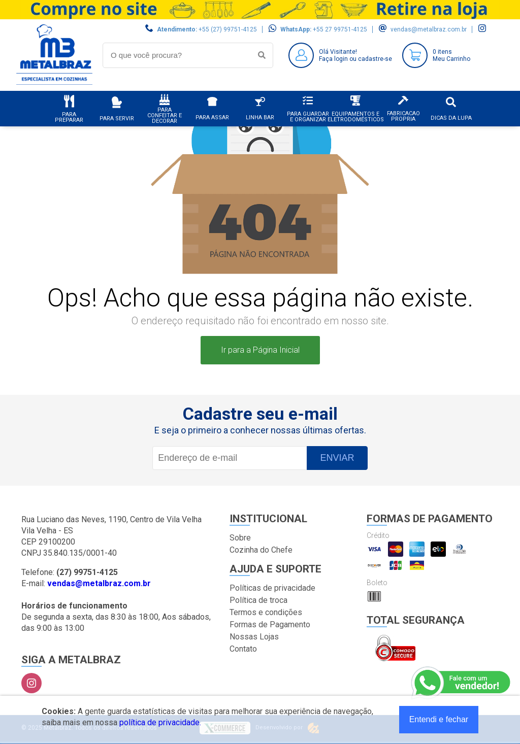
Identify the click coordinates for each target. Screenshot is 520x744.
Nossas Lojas (254, 636)
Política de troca (258, 600)
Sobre (240, 538)
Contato (243, 649)
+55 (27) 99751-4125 (228, 29)
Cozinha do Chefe (261, 550)
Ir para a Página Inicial (260, 350)
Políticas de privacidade (272, 588)
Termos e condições (266, 612)
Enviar (337, 458)
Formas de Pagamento (270, 624)
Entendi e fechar (439, 719)
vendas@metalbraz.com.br (429, 29)
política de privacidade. (160, 722)
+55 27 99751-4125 (340, 29)
